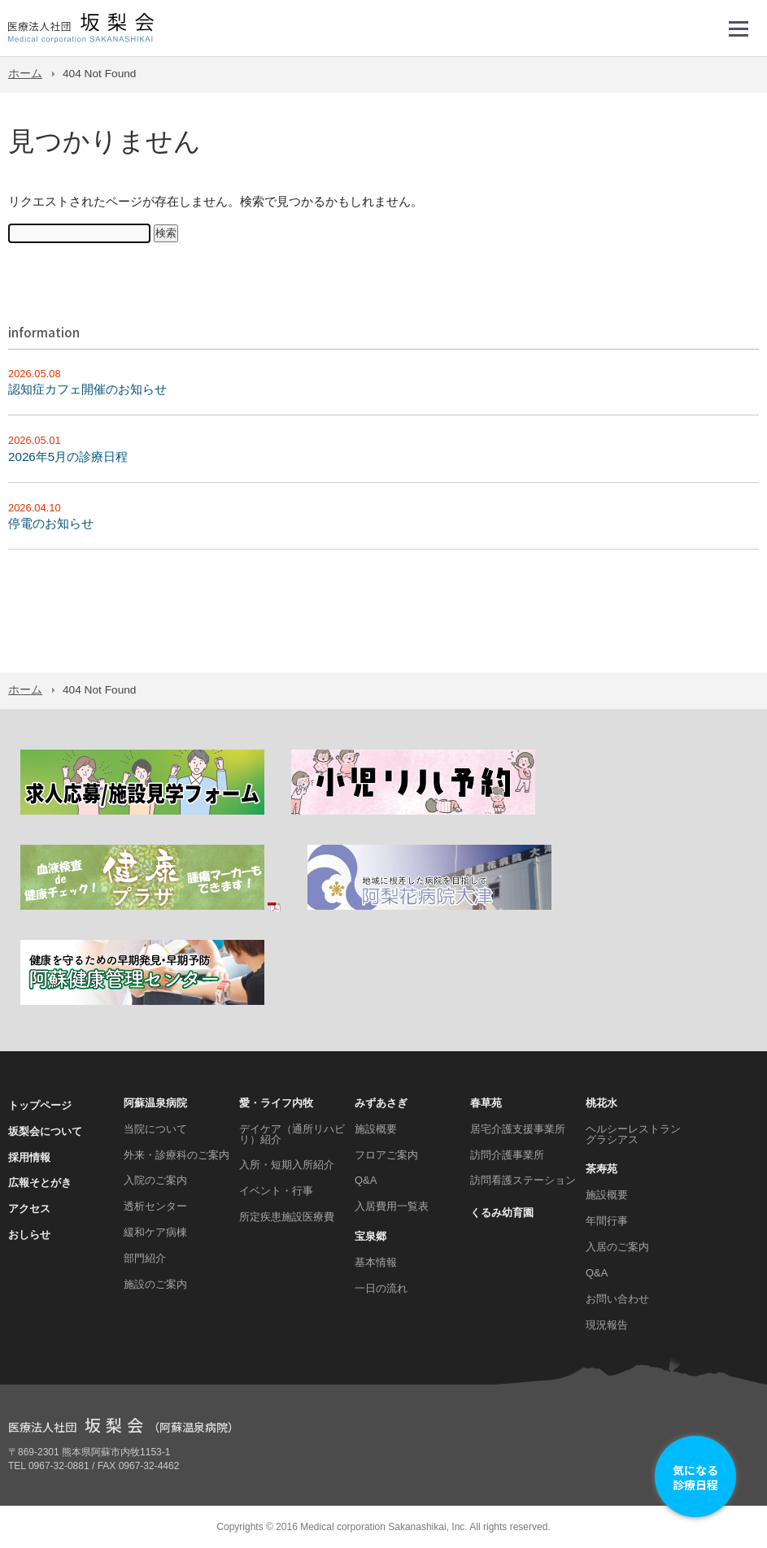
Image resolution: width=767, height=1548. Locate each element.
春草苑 (486, 1103)
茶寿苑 (601, 1169)
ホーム (25, 73)
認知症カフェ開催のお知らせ (87, 389)
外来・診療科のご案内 (176, 1155)
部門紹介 (145, 1258)
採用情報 (29, 1157)
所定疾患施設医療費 (286, 1217)
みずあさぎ (381, 1103)
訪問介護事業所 (507, 1155)
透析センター (155, 1206)
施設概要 (376, 1129)
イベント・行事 (276, 1191)
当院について (155, 1129)
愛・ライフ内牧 (276, 1103)
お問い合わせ (617, 1299)
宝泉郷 (370, 1236)
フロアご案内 (386, 1155)
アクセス (29, 1208)
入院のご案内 (155, 1180)
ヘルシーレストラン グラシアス (633, 1134)
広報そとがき (40, 1182)
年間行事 (607, 1221)
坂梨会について (45, 1131)
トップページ (40, 1105)
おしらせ (29, 1234)
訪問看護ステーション (523, 1180)
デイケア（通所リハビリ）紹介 (292, 1134)
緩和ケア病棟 (155, 1232)
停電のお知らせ (51, 523)
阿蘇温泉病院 (155, 1103)
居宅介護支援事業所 (517, 1129)
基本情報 (376, 1262)
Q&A (366, 1180)
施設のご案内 (155, 1284)
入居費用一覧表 (392, 1206)
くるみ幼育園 (502, 1213)
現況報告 (607, 1325)
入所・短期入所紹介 (286, 1165)
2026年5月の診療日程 (68, 456)
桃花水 (601, 1103)
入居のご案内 (617, 1247)
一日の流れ (381, 1288)
